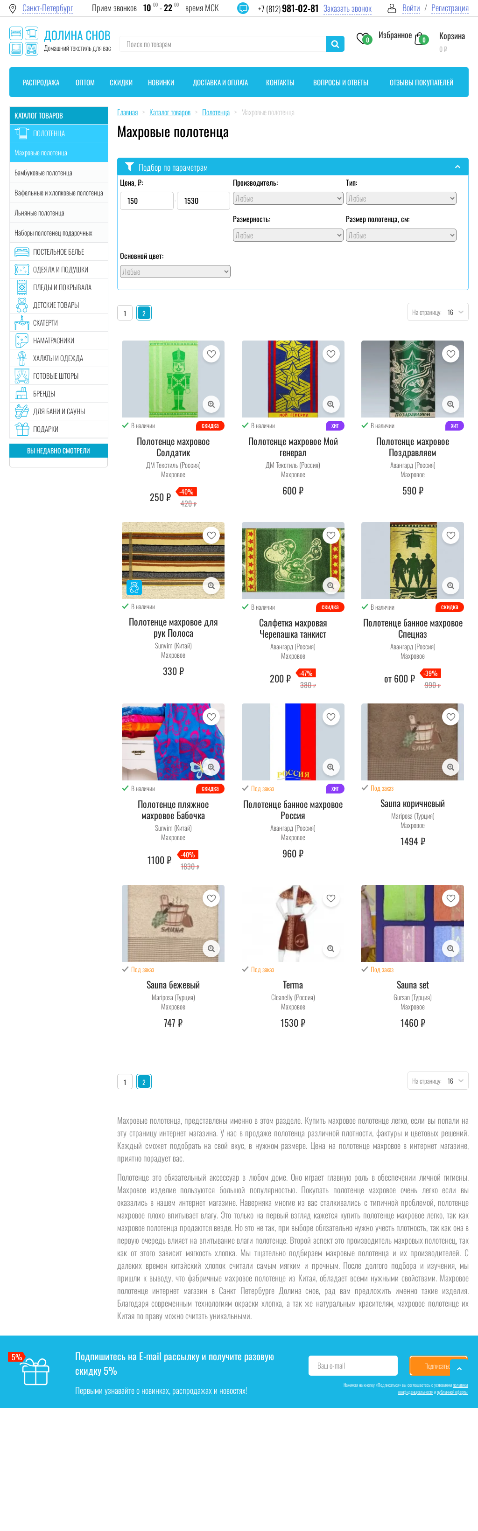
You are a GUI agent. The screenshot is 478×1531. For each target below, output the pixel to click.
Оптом (85, 82)
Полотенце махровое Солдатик (173, 446)
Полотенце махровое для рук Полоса (173, 627)
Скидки (121, 82)
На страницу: (425, 312)
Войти (411, 8)
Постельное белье (58, 251)
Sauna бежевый (173, 984)
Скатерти (45, 322)
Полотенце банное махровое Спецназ (413, 628)
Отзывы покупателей (421, 82)
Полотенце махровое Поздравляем (412, 446)
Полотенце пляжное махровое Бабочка (173, 809)
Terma (293, 984)
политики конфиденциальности (433, 1388)
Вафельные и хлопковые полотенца (58, 192)
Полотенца (49, 133)
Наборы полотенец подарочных (53, 232)
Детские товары (56, 304)
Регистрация (450, 8)
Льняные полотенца (39, 212)
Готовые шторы (55, 375)
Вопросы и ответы (340, 82)
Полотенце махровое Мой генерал (293, 446)
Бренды (44, 393)
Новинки (161, 82)
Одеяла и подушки (60, 269)
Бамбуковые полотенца (43, 172)
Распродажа (41, 82)
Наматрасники (53, 340)
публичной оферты (452, 1391)
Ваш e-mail (331, 1365)
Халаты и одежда (58, 358)
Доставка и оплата (220, 82)
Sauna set (413, 984)
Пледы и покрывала (62, 287)
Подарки (45, 429)
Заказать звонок (347, 8)
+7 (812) (288, 8)
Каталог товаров (38, 115)
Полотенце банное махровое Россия (293, 809)
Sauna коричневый (412, 802)
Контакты (280, 82)
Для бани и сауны (59, 411)
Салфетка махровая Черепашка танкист (293, 628)
